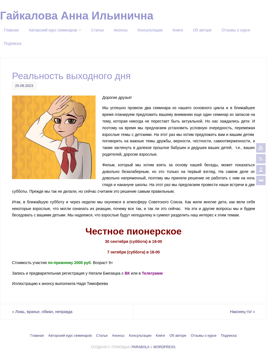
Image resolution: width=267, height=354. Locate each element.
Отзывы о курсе (204, 336)
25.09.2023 (24, 86)
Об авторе (177, 336)
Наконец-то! (242, 311)
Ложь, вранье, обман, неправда (42, 311)
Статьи (102, 336)
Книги (160, 336)
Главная (37, 336)
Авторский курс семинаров (70, 336)
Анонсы (118, 336)
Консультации (140, 336)
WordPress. (164, 347)
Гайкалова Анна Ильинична (76, 15)
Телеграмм (152, 273)
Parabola (140, 347)
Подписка (229, 336)
